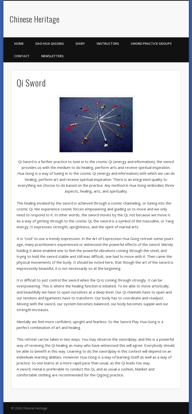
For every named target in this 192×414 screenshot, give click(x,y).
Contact (22, 56)
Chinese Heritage (35, 19)
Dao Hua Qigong (49, 43)
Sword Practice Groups (151, 43)
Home (19, 43)
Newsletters (52, 56)
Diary (80, 43)
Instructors (108, 43)
